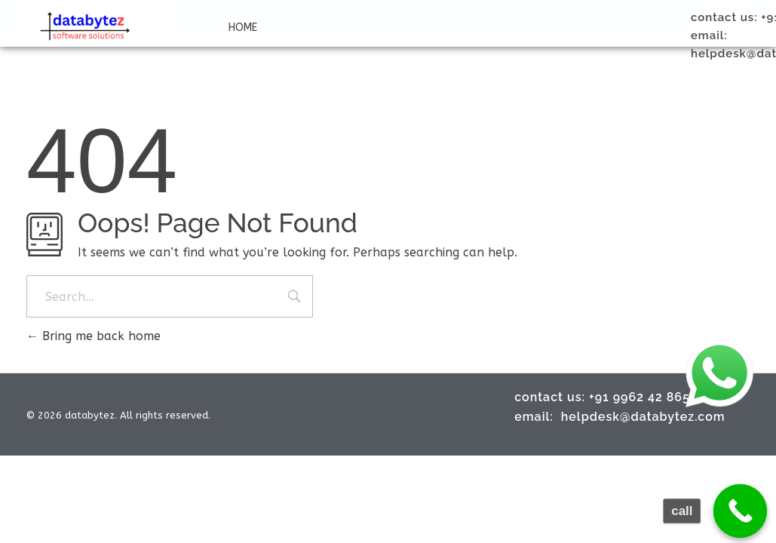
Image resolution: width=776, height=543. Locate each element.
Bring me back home (93, 336)
